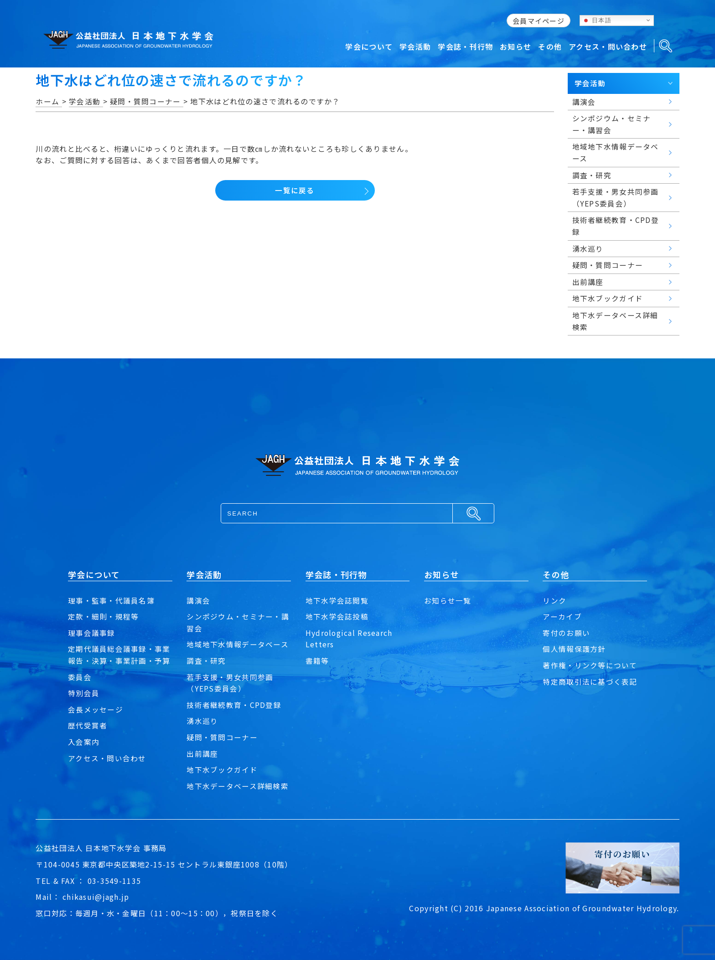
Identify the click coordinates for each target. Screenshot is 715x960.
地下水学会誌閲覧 (337, 600)
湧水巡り (202, 720)
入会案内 (83, 741)
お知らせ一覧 (447, 600)
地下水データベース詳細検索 (238, 785)
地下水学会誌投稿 (337, 616)
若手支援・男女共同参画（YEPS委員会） (230, 682)
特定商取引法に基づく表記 (590, 681)
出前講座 (202, 753)
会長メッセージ (95, 709)
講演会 (198, 600)
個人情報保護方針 (574, 648)
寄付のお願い (566, 632)
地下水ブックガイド (222, 769)
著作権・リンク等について (590, 665)
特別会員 (83, 692)
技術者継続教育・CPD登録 (234, 704)
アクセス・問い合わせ (107, 758)
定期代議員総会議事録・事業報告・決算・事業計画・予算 (119, 654)
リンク (554, 600)
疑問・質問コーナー (222, 737)
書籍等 (317, 660)
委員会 (80, 676)
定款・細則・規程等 (103, 616)
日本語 (596, 20)
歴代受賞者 (87, 725)
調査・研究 (206, 660)
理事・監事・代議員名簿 (111, 600)
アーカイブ (562, 616)
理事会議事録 (91, 632)
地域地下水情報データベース (238, 644)
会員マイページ (539, 21)
